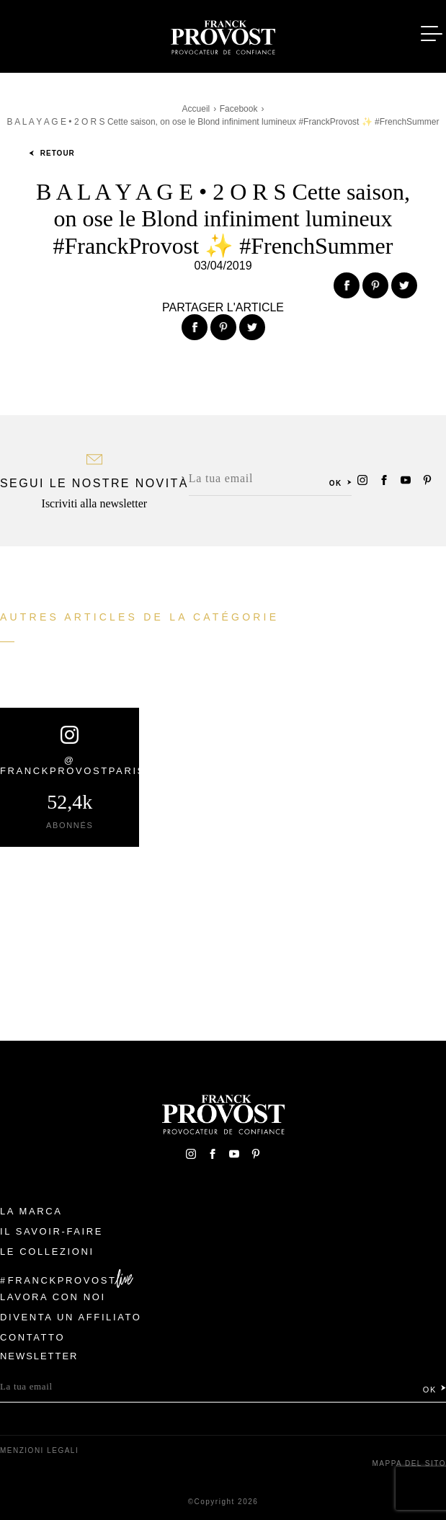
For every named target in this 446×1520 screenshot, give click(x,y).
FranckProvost (62, 1280)
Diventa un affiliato (70, 1317)
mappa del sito (409, 1463)
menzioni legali (39, 1450)
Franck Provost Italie (223, 34)
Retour (52, 153)
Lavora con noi (53, 1297)
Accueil (196, 109)
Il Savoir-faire (51, 1231)
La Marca (31, 1211)
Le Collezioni (47, 1251)
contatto (32, 1337)
